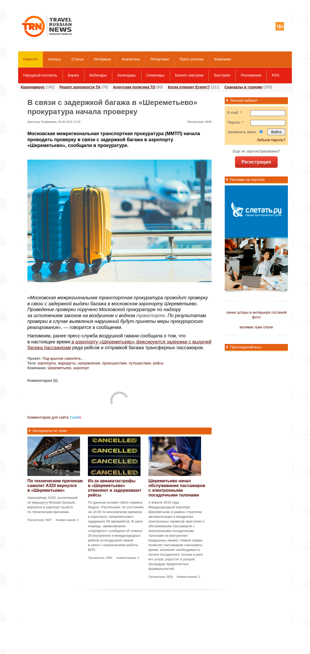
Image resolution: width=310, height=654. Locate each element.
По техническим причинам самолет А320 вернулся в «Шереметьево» (55, 486)
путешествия (140, 363)
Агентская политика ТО (134, 87)
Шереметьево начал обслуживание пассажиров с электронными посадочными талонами (176, 488)
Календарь (126, 75)
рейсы (158, 363)
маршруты (67, 363)
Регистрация (256, 162)
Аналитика (131, 59)
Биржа (73, 75)
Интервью (102, 59)
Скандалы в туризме (243, 87)
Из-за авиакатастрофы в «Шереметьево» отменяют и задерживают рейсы (114, 488)
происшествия (114, 363)
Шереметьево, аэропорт (68, 368)
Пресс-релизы (191, 59)
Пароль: (235, 122)
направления (89, 363)
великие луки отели (256, 327)
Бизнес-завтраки (189, 75)
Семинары (156, 75)
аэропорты (47, 363)
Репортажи (159, 59)
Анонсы (54, 59)
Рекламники (251, 75)
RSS (275, 75)
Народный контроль (40, 75)
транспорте (150, 315)
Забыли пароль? (271, 140)
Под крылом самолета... (62, 358)
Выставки (222, 75)
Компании (222, 59)
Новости (30, 59)
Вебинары (98, 75)
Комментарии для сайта (54, 417)
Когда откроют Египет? (189, 87)
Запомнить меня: (242, 132)
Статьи (77, 59)
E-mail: (234, 112)
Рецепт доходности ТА (80, 87)
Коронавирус (33, 87)
